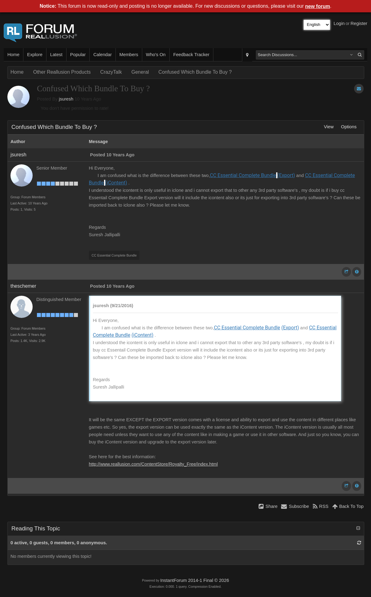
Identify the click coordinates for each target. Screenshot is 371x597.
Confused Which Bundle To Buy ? (195, 72)
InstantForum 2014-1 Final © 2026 (194, 580)
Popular (78, 54)
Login (339, 23)
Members (129, 54)
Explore (34, 54)
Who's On (155, 54)
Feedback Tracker (191, 54)
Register (358, 23)
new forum (317, 6)
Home (13, 54)
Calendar (102, 54)
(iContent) (116, 183)
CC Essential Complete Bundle (243, 175)
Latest (56, 54)
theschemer (23, 286)
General (140, 72)
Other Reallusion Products (62, 72)
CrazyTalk (111, 72)
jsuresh (66, 99)
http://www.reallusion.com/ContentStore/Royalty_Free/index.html (153, 464)
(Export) (286, 175)
